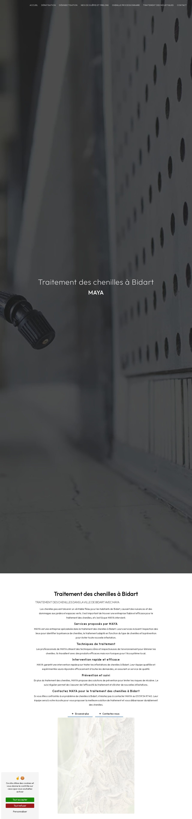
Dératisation (48, 5)
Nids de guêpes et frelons (95, 5)
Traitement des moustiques (158, 5)
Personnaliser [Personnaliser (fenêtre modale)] (20, 811)
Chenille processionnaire (126, 5)
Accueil (34, 5)
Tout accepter (20, 799)
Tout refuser (20, 805)
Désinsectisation (68, 5)
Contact (182, 5)
